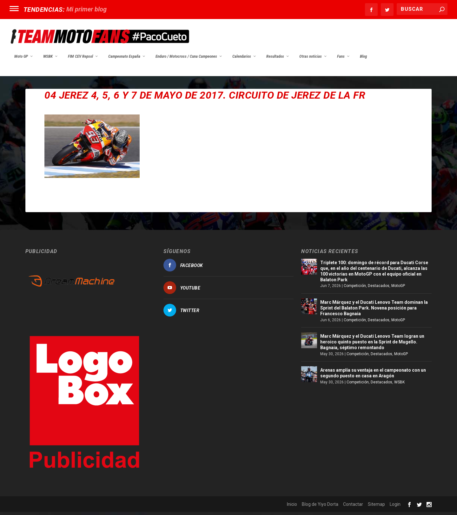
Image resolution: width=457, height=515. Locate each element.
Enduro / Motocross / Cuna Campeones (186, 59)
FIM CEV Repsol (80, 59)
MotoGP (398, 289)
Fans (341, 59)
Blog (363, 59)
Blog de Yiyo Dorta (320, 507)
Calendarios (241, 59)
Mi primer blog (86, 9)
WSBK (48, 59)
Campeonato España (124, 59)
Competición (355, 289)
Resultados (275, 59)
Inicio (292, 507)
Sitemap (376, 507)
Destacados (378, 289)
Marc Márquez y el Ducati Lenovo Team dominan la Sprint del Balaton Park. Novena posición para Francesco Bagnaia (374, 311)
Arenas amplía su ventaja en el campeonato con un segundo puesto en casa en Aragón (373, 376)
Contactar (353, 507)
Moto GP (21, 59)
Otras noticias (310, 59)
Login (395, 507)
